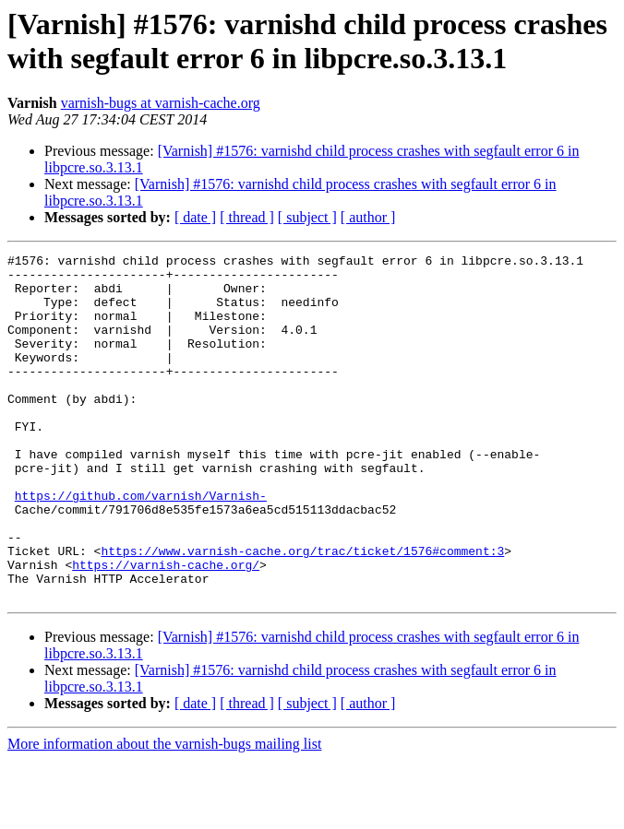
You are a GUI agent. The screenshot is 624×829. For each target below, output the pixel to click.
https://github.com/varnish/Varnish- (141, 545)
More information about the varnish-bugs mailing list (164, 813)
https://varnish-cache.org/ (165, 628)
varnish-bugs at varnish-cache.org (160, 103)
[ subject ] (307, 217)
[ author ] (368, 217)
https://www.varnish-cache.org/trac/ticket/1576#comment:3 (302, 611)
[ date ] (195, 217)
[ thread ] (247, 217)
